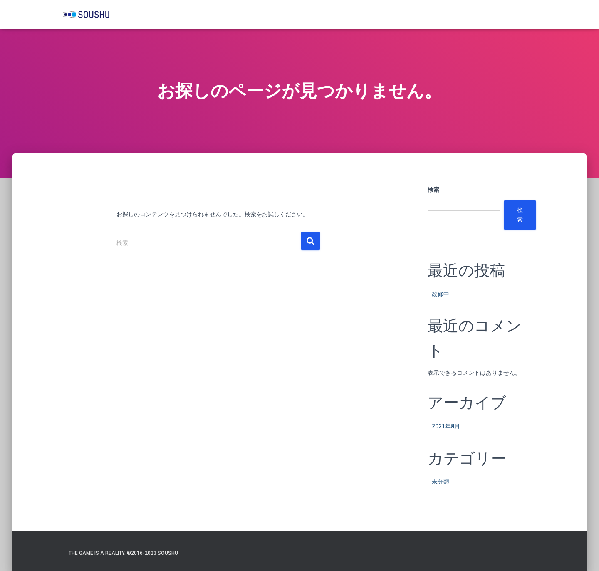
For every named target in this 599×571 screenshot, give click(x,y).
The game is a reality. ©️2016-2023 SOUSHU (123, 553)
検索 (433, 189)
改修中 (440, 294)
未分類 (440, 481)
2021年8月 (446, 426)
